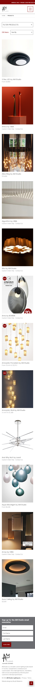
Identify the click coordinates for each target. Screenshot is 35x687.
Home (3, 15)
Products (11, 15)
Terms (29, 678)
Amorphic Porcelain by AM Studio (15, 363)
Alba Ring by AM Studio (11, 174)
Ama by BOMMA (8, 315)
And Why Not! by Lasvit (11, 457)
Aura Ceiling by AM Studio (12, 599)
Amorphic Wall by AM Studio (13, 410)
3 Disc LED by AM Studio (11, 79)
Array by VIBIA (8, 552)
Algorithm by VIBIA (9, 221)
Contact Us (19, 129)
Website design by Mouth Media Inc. (12, 681)
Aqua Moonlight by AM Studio (14, 505)
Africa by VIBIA (8, 126)
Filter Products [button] (17, 24)
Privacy (24, 678)
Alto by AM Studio (9, 268)
